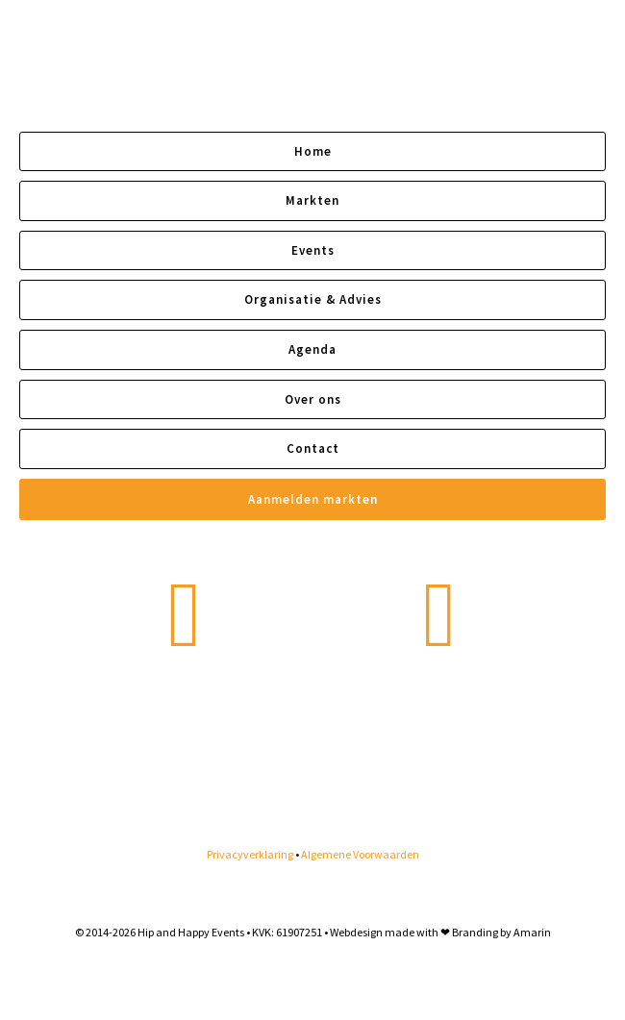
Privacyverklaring (250, 854)
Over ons (313, 399)
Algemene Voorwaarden (360, 854)
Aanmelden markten (313, 499)
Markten (312, 200)
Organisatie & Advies (313, 299)
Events (313, 250)
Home (313, 151)
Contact (313, 448)
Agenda (312, 349)
